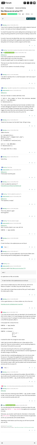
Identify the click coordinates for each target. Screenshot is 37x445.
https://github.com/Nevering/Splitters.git (11, 186)
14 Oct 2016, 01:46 (14, 181)
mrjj (3, 52)
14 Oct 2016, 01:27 (14, 120)
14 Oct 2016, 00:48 (14, 74)
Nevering (4, 25)
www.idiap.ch (9, 426)
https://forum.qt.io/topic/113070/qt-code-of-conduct (24, 427)
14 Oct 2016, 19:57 (23, 405)
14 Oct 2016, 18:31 (14, 372)
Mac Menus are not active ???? (17, 268)
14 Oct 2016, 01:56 (17, 196)
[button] (2, 443)
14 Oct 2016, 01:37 (17, 169)
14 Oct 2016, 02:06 (17, 223)
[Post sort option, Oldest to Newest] (3, 19)
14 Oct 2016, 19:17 (14, 388)
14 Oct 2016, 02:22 (17, 266)
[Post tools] (35, 45)
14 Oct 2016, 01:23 (17, 90)
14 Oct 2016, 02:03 (14, 208)
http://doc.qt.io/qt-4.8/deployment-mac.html (12, 304)
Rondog (4, 312)
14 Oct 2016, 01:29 (14, 156)
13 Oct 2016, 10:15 (14, 25)
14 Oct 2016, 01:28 (14, 130)
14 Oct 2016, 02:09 (14, 238)
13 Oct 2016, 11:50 (22, 52)
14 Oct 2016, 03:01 (14, 299)
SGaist (4, 405)
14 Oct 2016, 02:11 (14, 251)
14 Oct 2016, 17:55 (14, 312)
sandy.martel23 (6, 90)
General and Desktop (12, 14)
